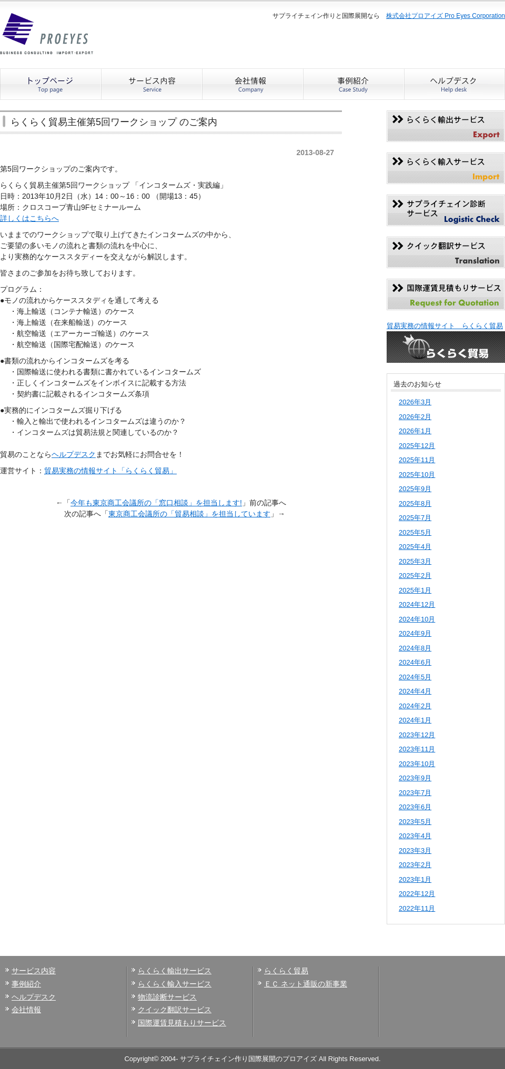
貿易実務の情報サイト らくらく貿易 (445, 326)
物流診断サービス (167, 997)
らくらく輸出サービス (174, 970)
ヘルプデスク (74, 454)
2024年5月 (415, 677)
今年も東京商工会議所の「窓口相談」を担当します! (156, 502)
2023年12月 (417, 735)
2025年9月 (415, 489)
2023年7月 (415, 793)
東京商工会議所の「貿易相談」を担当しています (189, 514)
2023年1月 (415, 879)
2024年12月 (417, 604)
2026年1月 (415, 431)
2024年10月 (417, 619)
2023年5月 (415, 822)
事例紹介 (26, 984)
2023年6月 (415, 807)
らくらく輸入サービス (174, 984)
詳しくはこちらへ (29, 218)
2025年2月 (415, 575)
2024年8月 (415, 648)
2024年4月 (415, 691)
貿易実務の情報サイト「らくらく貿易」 (110, 470)
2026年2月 (415, 417)
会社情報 (26, 1009)
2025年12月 (417, 446)
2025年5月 (415, 532)
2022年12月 (417, 894)
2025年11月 (417, 460)
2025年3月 (415, 561)
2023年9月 (415, 778)
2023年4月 (415, 836)
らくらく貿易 (286, 970)
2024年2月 (415, 706)
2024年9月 (415, 633)
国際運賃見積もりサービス (182, 1023)
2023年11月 (417, 749)
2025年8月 (415, 503)
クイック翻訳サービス (174, 1009)
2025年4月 (415, 547)
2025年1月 (415, 590)
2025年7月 (415, 518)
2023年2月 (415, 865)
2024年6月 (415, 662)
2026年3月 (415, 402)
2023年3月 (415, 850)
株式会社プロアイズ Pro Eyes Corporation (445, 15)
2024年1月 (415, 720)
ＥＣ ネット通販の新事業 (305, 984)
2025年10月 (417, 474)
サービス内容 (34, 970)
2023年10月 (417, 764)
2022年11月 (417, 908)
